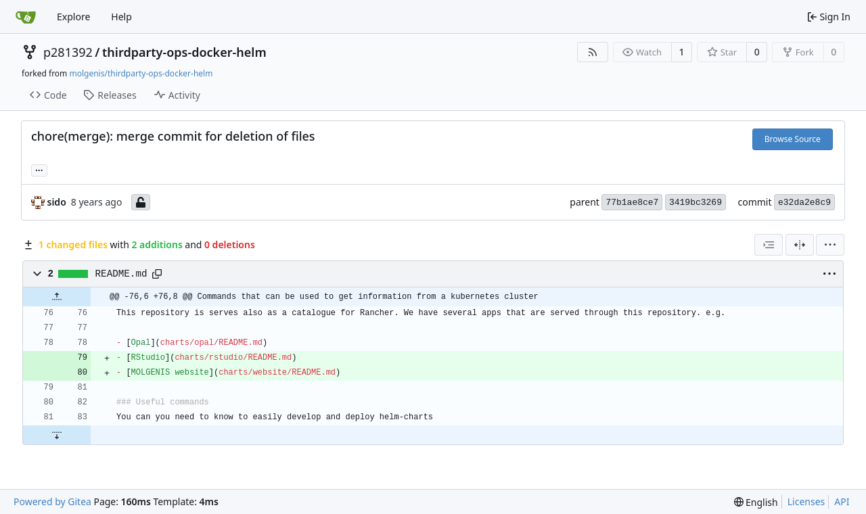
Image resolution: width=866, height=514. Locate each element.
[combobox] (768, 245)
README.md (121, 273)
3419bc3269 (695, 202)
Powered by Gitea (52, 501)
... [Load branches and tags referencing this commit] (39, 169)
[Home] (26, 17)
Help (121, 16)
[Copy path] (156, 273)
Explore (73, 16)
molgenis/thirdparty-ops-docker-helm (140, 73)
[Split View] (799, 245)
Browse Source (793, 139)
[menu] (830, 245)
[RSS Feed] (592, 52)
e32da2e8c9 (804, 202)
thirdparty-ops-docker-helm (184, 52)
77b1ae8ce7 (632, 202)
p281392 (68, 52)
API (841, 501)
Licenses (806, 501)
